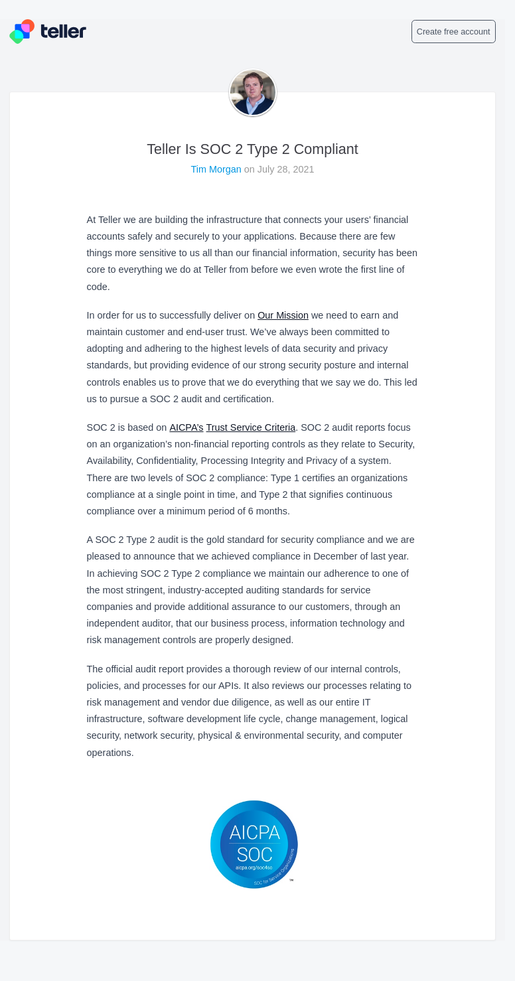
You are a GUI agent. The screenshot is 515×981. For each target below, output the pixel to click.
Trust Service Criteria (251, 427)
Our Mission (283, 315)
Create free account (453, 32)
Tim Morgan (217, 169)
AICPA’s (186, 427)
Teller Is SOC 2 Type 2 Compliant (252, 149)
